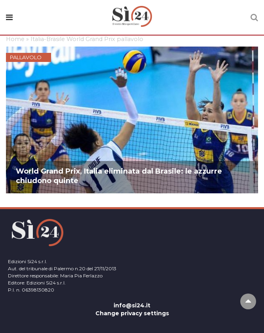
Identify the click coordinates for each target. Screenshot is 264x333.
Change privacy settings (132, 313)
